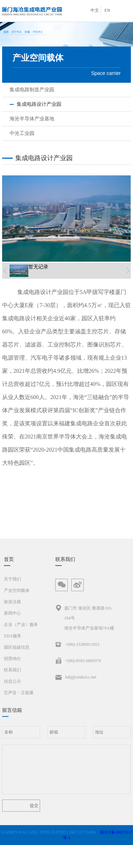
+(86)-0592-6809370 (78, 661)
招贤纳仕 (12, 658)
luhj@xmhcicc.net (75, 677)
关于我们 (12, 579)
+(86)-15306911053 (77, 644)
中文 (94, 10)
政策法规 (12, 601)
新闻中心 (12, 613)
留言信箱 (12, 710)
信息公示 (12, 681)
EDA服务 (12, 635)
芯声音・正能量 (19, 692)
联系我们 (12, 669)
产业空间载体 (16, 590)
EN (107, 10)
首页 (9, 559)
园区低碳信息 (16, 647)
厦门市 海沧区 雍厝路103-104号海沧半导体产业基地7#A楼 (84, 617)
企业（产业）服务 (21, 624)
